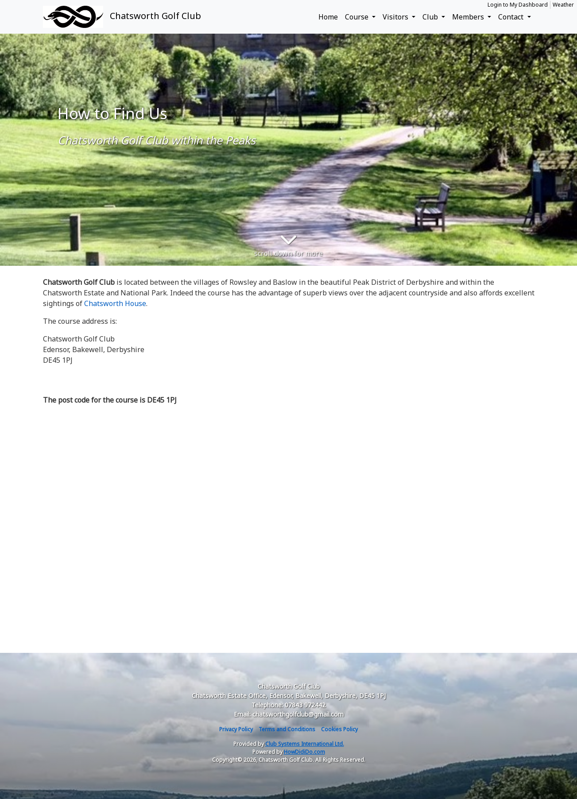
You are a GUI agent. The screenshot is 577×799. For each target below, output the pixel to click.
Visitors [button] (396, 17)
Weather (563, 4)
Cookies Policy (339, 729)
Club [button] (431, 17)
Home (328, 17)
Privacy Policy (236, 729)
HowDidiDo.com (304, 752)
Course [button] (357, 17)
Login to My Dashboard (518, 4)
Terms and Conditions (287, 729)
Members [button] (469, 17)
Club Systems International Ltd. (304, 744)
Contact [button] (511, 17)
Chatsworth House (115, 303)
